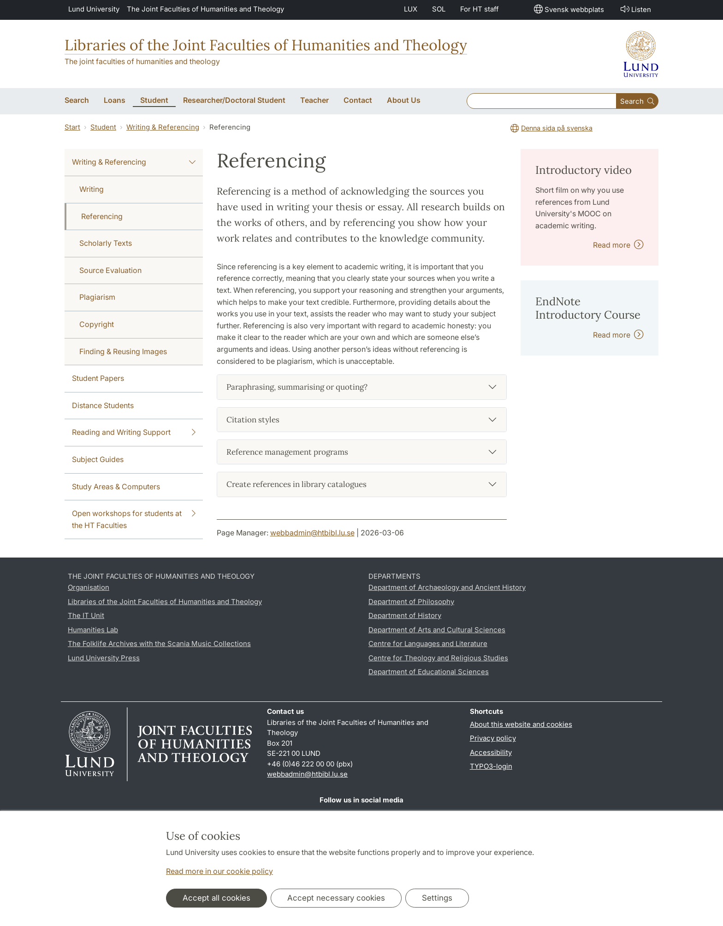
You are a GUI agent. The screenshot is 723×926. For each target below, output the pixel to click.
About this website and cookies (521, 724)
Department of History (404, 615)
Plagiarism (97, 297)
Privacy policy (493, 738)
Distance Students (103, 405)
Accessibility (491, 752)
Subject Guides (98, 459)
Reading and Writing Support (134, 433)
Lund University (93, 9)
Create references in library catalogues (296, 484)
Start (72, 127)
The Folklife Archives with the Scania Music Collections (159, 643)
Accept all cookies (216, 897)
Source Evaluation (110, 270)
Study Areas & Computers (116, 486)
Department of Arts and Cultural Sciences (436, 629)
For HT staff (479, 9)
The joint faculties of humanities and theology (142, 61)
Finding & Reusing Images (123, 351)
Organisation (88, 587)
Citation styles (252, 420)
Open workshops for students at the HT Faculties (134, 519)
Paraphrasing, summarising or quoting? (296, 387)
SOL (438, 9)
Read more (618, 244)
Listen (635, 9)
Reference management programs (287, 452)
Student (103, 127)
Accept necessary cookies (336, 897)
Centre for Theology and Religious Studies (438, 657)
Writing (91, 189)
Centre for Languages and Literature (427, 643)
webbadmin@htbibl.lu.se (312, 532)
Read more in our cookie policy (219, 871)
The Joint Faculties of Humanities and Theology (205, 9)
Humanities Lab (93, 629)
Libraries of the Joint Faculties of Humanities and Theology (266, 45)
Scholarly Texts (105, 243)
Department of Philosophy (411, 601)
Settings (437, 897)
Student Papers (98, 378)
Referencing (102, 216)
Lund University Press (104, 657)
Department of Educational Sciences (428, 671)
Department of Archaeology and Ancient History (447, 587)
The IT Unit (86, 615)
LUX (410, 9)
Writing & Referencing (162, 127)
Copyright (96, 324)
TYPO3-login (491, 766)
